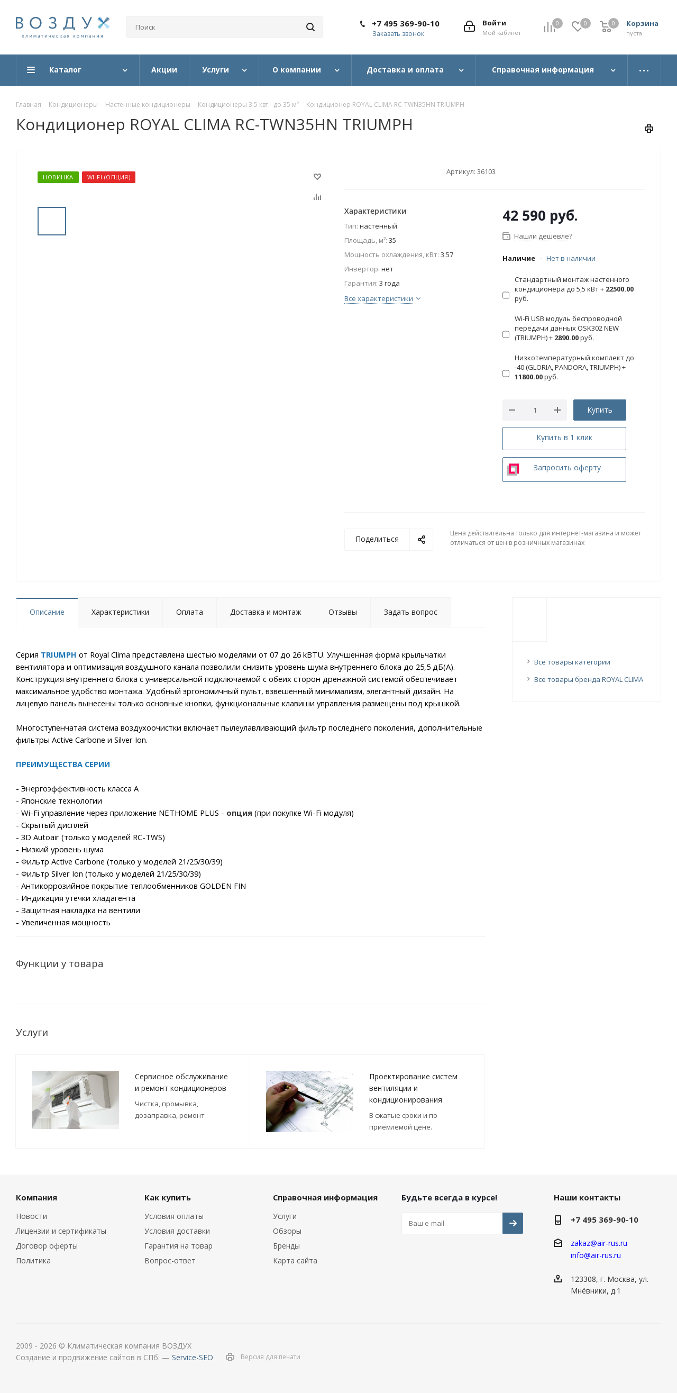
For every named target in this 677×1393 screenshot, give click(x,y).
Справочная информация (325, 1197)
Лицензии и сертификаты (61, 1231)
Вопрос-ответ (170, 1260)
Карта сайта (295, 1260)
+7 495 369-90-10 (406, 23)
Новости (31, 1216)
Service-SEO (192, 1357)
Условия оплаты (174, 1216)
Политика (33, 1260)
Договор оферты (47, 1246)
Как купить (167, 1197)
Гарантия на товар (178, 1246)
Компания (36, 1197)
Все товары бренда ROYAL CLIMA (588, 679)
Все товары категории (572, 662)
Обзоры (287, 1231)
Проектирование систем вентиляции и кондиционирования (413, 1088)
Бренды (286, 1246)
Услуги (285, 1216)
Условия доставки (177, 1231)
